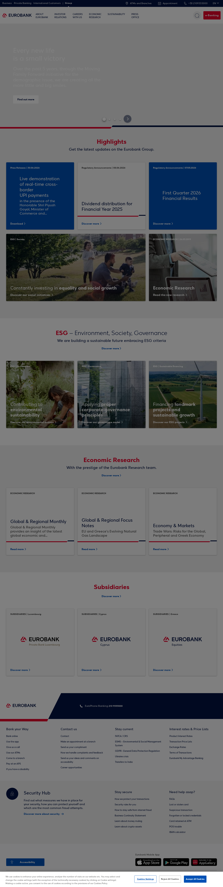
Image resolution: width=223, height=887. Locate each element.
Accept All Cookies (195, 879)
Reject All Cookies (170, 879)
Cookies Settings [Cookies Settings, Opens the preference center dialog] (145, 879)
